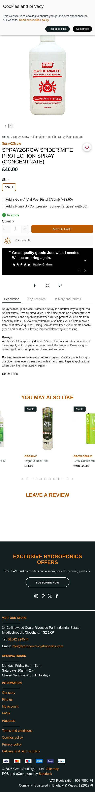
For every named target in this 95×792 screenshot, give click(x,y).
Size (5, 179)
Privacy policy (12, 744)
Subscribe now (47, 582)
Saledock (45, 773)
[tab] (23, 479)
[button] (47, 73)
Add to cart (62, 229)
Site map (52, 769)
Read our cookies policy (34, 20)
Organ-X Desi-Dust (36, 460)
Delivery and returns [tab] (67, 299)
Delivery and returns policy (21, 751)
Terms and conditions (17, 730)
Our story (8, 692)
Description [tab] (11, 299)
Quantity (8, 221)
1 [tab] (10, 125)
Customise (82, 28)
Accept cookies (58, 28)
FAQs (6, 713)
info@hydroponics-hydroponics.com (37, 646)
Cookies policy (12, 737)
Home (5, 136)
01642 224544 (18, 639)
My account (10, 706)
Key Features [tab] (36, 299)
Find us (7, 699)
